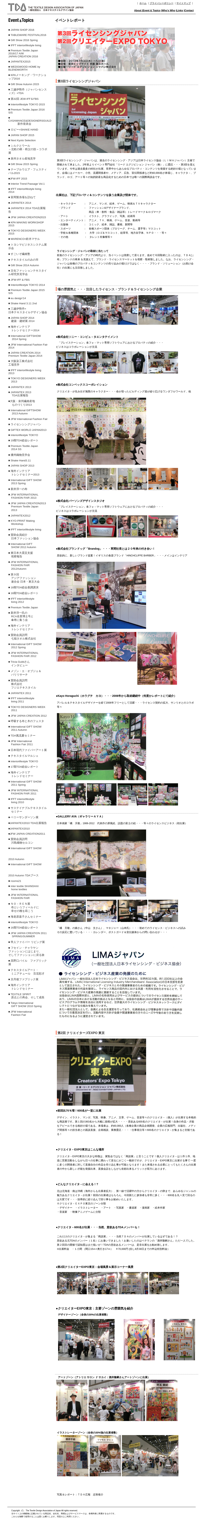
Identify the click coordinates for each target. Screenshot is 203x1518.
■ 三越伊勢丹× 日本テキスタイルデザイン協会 (27, 310)
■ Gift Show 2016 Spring (23, 40)
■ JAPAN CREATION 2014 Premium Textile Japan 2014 (25, 354)
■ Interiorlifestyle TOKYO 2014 (26, 284)
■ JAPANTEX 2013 (19, 387)
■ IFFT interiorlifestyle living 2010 (21, 801)
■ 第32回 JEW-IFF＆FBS (23, 98)
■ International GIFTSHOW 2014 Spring (24, 337)
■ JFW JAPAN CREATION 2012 (27, 715)
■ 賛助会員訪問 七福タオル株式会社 (22, 637)
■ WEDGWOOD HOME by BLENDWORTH (24, 68)
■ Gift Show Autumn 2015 (23, 84)
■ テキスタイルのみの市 (23, 259)
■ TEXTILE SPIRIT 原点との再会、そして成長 (26, 996)
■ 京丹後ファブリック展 (23, 979)
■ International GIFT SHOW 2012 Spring (24, 646)
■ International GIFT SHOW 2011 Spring (24, 783)
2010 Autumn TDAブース (23, 875)
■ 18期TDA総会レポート (23, 593)
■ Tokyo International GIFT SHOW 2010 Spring (25, 1004)
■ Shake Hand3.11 (19, 460)
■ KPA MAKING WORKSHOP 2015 (26, 224)
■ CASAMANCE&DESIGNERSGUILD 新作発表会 (28, 120)
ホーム (143, 3)
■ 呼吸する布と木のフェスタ (26, 721)
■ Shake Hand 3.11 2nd (22, 303)
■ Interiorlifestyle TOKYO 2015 (26, 104)
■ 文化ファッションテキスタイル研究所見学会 (27, 272)
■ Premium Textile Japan (23, 607)
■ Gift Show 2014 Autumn (23, 265)
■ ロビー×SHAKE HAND (23, 129)
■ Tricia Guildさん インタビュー (19, 663)
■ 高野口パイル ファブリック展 (27, 962)
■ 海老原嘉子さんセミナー (24, 916)
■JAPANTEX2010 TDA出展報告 (27, 823)
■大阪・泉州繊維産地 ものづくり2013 (21, 403)
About (138, 10)
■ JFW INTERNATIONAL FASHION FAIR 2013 (23, 496)
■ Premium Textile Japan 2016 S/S (26, 111)
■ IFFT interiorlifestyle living (24, 45)
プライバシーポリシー (161, 3)
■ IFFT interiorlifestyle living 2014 (24, 190)
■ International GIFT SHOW (24, 848)
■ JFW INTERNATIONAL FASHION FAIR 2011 (23, 792)
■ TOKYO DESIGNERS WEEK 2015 (26, 232)
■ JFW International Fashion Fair (28, 419)
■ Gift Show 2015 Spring (23, 164)
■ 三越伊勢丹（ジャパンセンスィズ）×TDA (27, 91)
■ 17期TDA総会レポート (23, 766)
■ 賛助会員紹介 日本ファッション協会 (23, 536)
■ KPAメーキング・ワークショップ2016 (27, 77)
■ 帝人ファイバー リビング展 (26, 942)
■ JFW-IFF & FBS (19, 279)
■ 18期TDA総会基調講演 (23, 587)
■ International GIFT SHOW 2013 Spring (24, 482)
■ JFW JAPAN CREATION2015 (27, 217)
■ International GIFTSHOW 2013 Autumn (24, 412)
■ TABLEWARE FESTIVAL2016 (27, 35)
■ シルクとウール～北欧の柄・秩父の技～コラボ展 (27, 149)
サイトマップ (183, 3)
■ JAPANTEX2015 (19, 61)
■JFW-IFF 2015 (17, 178)
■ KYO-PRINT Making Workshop (21, 522)
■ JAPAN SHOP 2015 (21, 135)
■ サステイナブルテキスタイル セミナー (27, 810)
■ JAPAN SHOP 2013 (21, 465)
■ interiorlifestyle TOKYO (23, 435)
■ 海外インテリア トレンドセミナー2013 (23, 473)
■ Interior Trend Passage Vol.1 (26, 183)
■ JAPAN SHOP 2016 (21, 29)
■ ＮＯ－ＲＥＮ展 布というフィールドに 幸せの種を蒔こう (23, 907)
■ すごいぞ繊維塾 (19, 254)
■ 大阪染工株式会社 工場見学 (20, 363)
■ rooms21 (14, 880)
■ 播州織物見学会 (19, 454)
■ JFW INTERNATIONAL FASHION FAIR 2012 (23, 654)
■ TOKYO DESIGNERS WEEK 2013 (26, 380)
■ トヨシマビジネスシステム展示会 (27, 246)
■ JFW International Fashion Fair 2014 (28, 346)
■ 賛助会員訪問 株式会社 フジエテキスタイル (22, 684)
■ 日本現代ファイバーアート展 (27, 750)
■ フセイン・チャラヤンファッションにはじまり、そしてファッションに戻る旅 (26, 951)
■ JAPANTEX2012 (19, 515)
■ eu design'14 (17, 298)
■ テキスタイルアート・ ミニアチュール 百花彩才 (26, 972)
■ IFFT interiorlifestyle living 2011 (21, 700)
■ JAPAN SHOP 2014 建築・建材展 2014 (21, 319)
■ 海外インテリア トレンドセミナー (20, 627)
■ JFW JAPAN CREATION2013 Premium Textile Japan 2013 (27, 507)
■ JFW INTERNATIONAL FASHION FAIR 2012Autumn (23, 565)
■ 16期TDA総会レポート (23, 927)
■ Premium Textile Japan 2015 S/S (26, 292)
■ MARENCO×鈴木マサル (24, 238)
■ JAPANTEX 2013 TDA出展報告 (19, 394)
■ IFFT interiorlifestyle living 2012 (21, 600)
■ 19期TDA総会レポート (23, 440)
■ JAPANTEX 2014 (19, 202)
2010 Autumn (16, 859)
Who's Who (168, 10)
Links (180, 10)
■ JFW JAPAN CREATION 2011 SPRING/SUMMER (27, 935)
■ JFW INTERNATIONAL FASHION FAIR (23, 896)
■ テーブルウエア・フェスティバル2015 (27, 171)
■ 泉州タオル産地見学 (22, 158)
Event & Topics (151, 10)
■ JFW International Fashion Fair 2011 (20, 743)
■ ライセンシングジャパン (24, 424)
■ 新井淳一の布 (17, 489)
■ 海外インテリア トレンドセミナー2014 (23, 328)
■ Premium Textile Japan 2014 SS (23, 448)
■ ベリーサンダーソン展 (23, 817)
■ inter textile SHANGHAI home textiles (23, 888)
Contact (189, 10)
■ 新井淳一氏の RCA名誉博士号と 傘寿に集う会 (21, 616)
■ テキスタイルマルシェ (23, 755)
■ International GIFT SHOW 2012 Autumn (22, 545)
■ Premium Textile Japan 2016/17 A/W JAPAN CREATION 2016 (23, 53)
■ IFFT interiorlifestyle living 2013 (24, 372)
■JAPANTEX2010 (19, 828)
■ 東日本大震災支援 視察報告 (22, 554)
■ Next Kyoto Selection (22, 140)
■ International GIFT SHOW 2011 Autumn (24, 728)
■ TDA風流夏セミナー (21, 735)
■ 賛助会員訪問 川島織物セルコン (20, 841)
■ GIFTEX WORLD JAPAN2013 (27, 429)
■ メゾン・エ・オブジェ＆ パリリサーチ (24, 673)
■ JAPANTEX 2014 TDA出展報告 (27, 210)
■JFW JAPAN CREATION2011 (26, 833)
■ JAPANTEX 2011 (19, 693)
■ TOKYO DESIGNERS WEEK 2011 (26, 709)
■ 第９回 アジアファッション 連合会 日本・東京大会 (24, 578)
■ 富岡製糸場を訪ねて (22, 197)
